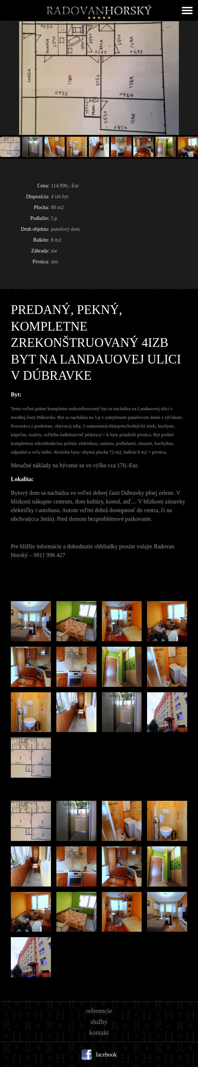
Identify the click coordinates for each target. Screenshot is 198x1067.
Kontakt (99, 1032)
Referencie (99, 1011)
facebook (106, 1054)
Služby (99, 1021)
